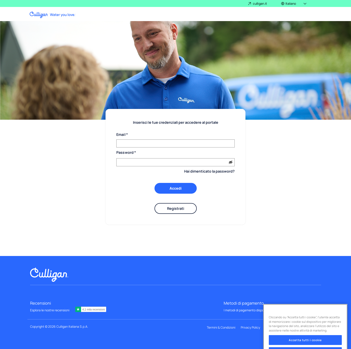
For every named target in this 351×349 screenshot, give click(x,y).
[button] (294, 3)
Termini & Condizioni (221, 327)
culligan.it (260, 3)
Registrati (175, 208)
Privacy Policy (250, 327)
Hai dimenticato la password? (209, 171)
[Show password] (230, 162)
